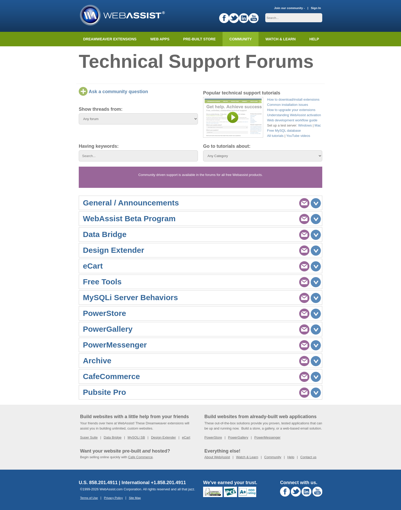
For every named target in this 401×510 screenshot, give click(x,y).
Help (290, 457)
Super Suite (89, 437)
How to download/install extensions (293, 99)
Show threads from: (101, 109)
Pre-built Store (199, 39)
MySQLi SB (136, 437)
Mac (317, 125)
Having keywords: (99, 146)
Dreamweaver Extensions (110, 39)
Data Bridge (112, 437)
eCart (186, 437)
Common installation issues (287, 105)
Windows (305, 125)
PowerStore (213, 437)
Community (241, 39)
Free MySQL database (284, 130)
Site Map (135, 497)
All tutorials (275, 136)
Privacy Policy (113, 497)
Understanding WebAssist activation (294, 115)
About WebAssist (217, 457)
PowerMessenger (267, 437)
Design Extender (163, 437)
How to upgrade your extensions (291, 110)
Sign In (316, 8)
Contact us (308, 457)
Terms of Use (89, 497)
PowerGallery (238, 437)
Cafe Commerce (140, 457)
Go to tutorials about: (226, 146)
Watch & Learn (281, 39)
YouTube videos (298, 136)
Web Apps (159, 39)
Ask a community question (113, 91)
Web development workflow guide (292, 120)
